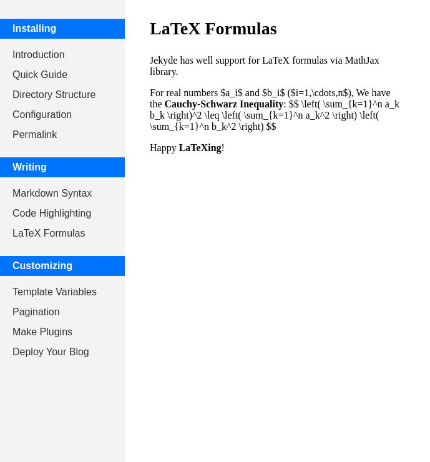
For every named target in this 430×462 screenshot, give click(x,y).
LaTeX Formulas (49, 233)
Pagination (36, 312)
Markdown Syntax (52, 193)
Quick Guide (39, 74)
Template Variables (54, 292)
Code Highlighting (51, 213)
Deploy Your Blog (50, 351)
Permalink (34, 134)
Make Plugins (42, 332)
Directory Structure (53, 94)
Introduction (38, 54)
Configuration (42, 114)
